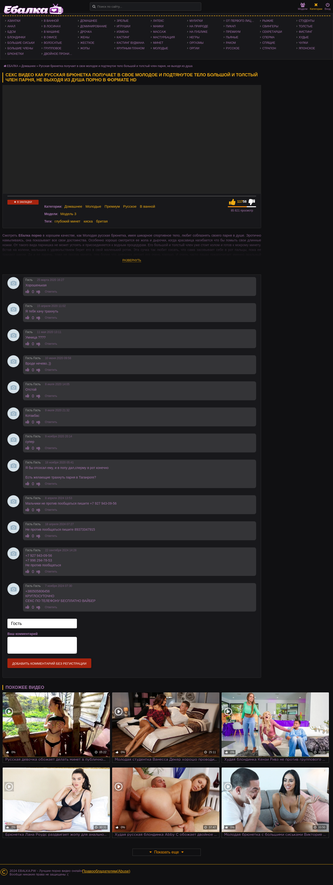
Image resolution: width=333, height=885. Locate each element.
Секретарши (272, 31)
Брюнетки (15, 54)
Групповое (52, 48)
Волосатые (53, 43)
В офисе (50, 37)
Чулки (303, 43)
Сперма (268, 37)
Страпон (269, 48)
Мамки (158, 26)
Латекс (158, 20)
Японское (307, 48)
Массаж (159, 31)
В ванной (51, 20)
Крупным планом (130, 48)
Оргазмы (196, 43)
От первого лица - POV (242, 20)
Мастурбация (164, 37)
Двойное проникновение (59, 54)
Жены (84, 37)
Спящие (268, 43)
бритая (102, 221)
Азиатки (13, 20)
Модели (303, 6)
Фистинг (305, 31)
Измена (123, 31)
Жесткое (87, 43)
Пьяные (232, 37)
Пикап (231, 26)
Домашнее (88, 20)
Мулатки (196, 20)
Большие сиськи (20, 43)
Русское (233, 48)
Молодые (160, 48)
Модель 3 (68, 214)
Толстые (306, 26)
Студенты (306, 20)
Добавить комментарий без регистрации (49, 663)
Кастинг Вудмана (130, 43)
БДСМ (11, 31)
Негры (194, 37)
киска (88, 221)
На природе (198, 26)
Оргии (194, 48)
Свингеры (270, 26)
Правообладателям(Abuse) (106, 871)
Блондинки (16, 37)
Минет (158, 43)
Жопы (85, 48)
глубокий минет (67, 221)
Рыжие (267, 20)
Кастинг (123, 37)
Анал (11, 26)
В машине (52, 31)
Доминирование (93, 26)
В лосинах (52, 26)
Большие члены (20, 48)
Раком (231, 43)
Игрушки (123, 26)
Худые (304, 37)
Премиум (233, 31)
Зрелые (123, 20)
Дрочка (86, 31)
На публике (198, 31)
